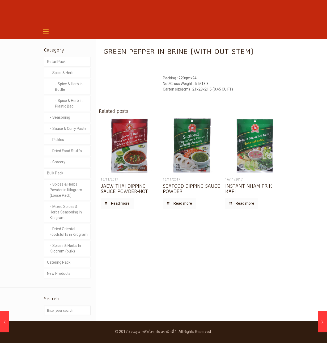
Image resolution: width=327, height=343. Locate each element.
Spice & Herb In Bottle (69, 87)
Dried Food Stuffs (67, 151)
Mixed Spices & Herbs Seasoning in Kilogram (66, 212)
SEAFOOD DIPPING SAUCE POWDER (191, 188)
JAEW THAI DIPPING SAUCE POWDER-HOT (124, 188)
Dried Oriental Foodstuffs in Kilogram (69, 232)
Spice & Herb (63, 73)
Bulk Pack (55, 173)
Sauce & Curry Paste (69, 128)
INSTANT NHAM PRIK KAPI (248, 188)
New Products (58, 273)
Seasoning (61, 117)
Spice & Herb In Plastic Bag (69, 103)
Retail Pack (56, 61)
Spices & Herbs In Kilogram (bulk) (65, 248)
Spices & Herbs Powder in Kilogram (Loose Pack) (66, 190)
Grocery (58, 162)
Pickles (58, 140)
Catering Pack (58, 262)
